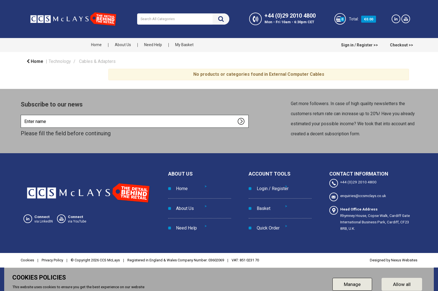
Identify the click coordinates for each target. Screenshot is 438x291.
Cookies (27, 257)
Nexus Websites (404, 257)
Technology (60, 61)
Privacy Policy (52, 257)
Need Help (153, 44)
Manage (352, 281)
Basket (261, 197)
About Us (123, 44)
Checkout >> (401, 45)
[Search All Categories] (183, 19)
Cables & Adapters (97, 61)
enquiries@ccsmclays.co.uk (357, 196)
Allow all (402, 281)
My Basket (184, 44)
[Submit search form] (221, 19)
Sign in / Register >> (359, 45)
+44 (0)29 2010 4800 (353, 183)
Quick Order (265, 210)
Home (96, 44)
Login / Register (270, 185)
